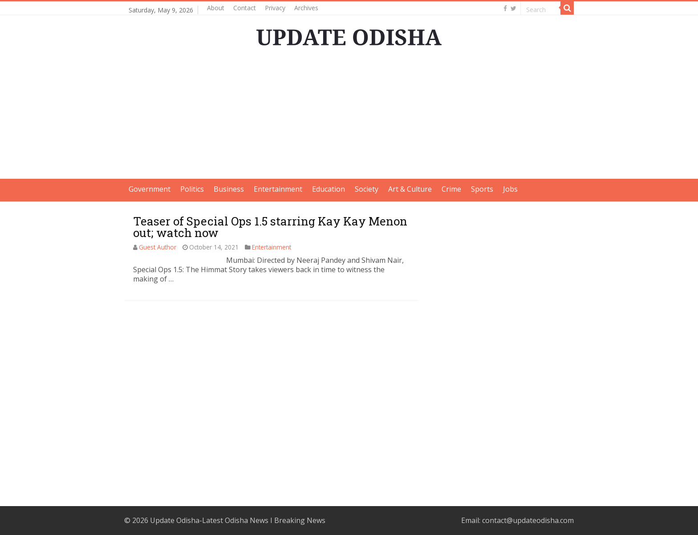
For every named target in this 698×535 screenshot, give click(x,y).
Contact (244, 8)
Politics (192, 189)
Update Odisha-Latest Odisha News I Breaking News (237, 520)
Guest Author (157, 247)
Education (328, 189)
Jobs (510, 189)
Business (229, 189)
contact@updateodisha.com (528, 520)
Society (366, 189)
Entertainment (278, 189)
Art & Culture (410, 189)
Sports (482, 189)
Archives (306, 8)
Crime (451, 189)
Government (149, 189)
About (215, 8)
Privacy (275, 8)
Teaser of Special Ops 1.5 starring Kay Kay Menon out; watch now (270, 226)
